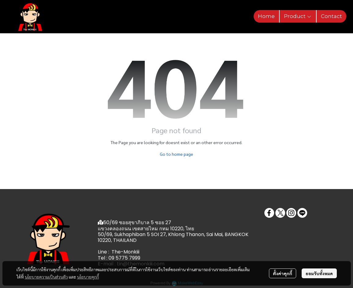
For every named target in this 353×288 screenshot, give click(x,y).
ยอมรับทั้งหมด (319, 273)
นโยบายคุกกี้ (88, 276)
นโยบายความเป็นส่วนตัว (46, 276)
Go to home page (176, 154)
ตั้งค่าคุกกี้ (282, 273)
